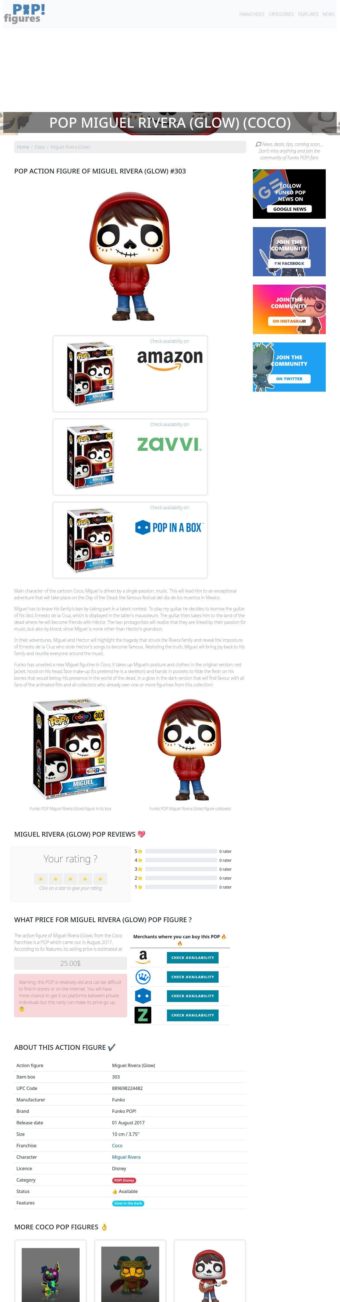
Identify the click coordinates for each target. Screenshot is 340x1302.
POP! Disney (124, 1040)
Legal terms (210, 1294)
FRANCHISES (251, 14)
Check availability (192, 817)
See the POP (50, 1211)
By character (194, 1283)
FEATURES (308, 14)
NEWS (328, 14)
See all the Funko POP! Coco (130, 1237)
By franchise (165, 1283)
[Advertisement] (170, 70)
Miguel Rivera (126, 1017)
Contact (187, 1294)
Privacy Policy (239, 1294)
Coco (117, 1005)
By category (222, 1283)
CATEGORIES (281, 14)
